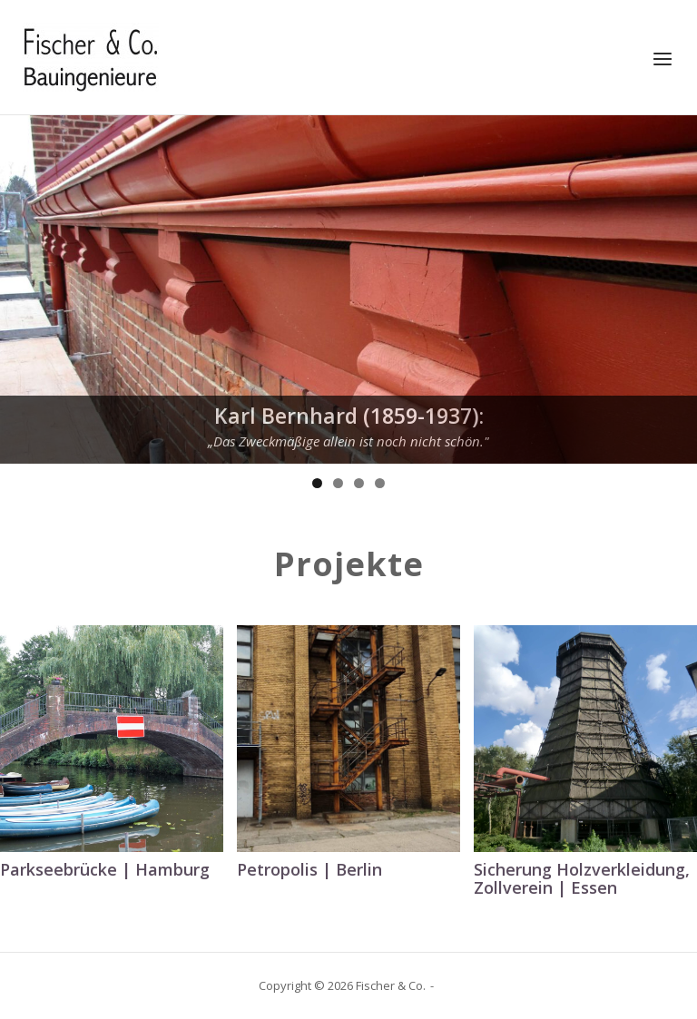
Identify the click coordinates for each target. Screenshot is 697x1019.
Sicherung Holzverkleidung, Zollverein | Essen (582, 878)
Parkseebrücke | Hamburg (105, 869)
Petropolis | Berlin (309, 869)
